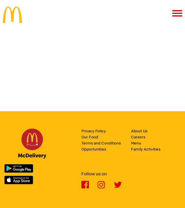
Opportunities (93, 150)
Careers (138, 137)
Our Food (89, 137)
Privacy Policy (93, 131)
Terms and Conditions (101, 144)
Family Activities (145, 150)
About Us (139, 131)
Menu (136, 144)
